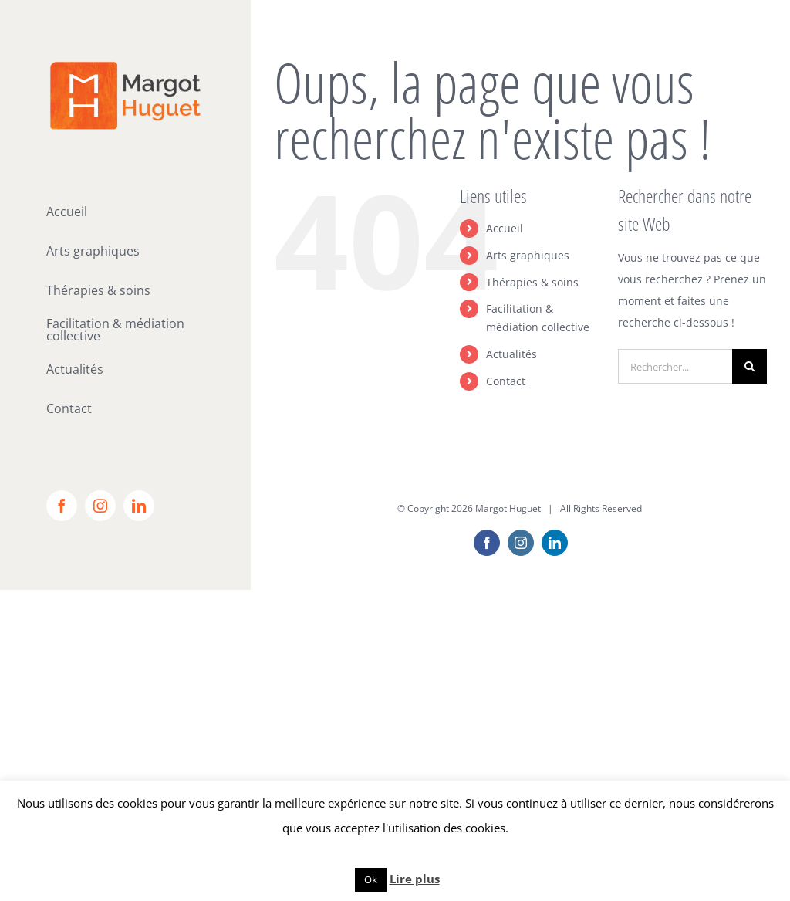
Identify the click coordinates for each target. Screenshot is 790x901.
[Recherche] (749, 366)
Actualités (511, 354)
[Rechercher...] (675, 366)
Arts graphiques (527, 255)
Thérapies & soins (532, 282)
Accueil (504, 228)
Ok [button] (370, 879)
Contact (505, 381)
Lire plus (415, 878)
